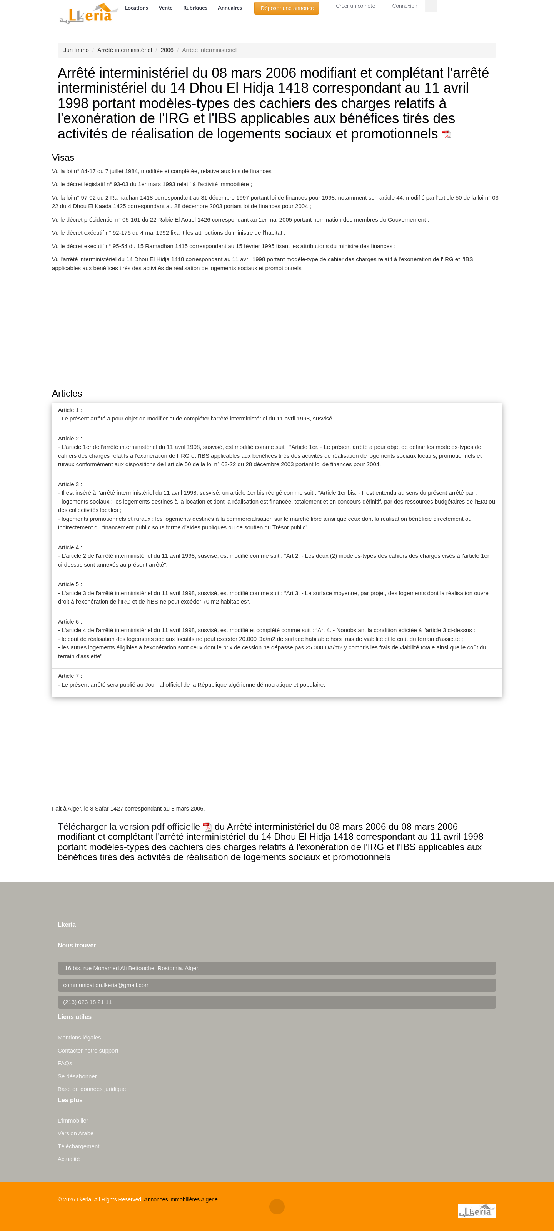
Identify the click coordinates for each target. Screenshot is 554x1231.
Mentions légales (79, 1037)
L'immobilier (73, 1120)
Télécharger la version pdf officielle (135, 826)
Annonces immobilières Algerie (180, 1199)
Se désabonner (77, 1076)
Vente (166, 7)
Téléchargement (78, 1146)
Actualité (69, 1159)
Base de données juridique (92, 1089)
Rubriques (196, 7)
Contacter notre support (88, 1050)
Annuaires (230, 7)
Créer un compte (355, 5)
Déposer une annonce (286, 8)
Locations (137, 7)
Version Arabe (75, 1133)
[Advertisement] (277, 331)
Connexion (404, 5)
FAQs (65, 1063)
